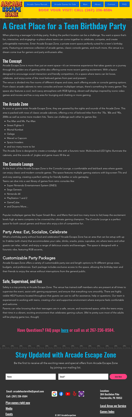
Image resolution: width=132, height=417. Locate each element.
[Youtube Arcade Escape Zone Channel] (68, 394)
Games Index (107, 411)
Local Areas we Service (113, 406)
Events (9, 414)
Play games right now (18, 402)
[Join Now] (118, 376)
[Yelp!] (74, 394)
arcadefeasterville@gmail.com (28, 391)
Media (9, 408)
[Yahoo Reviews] (81, 394)
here (64, 330)
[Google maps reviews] (54, 394)
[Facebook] (61, 394)
